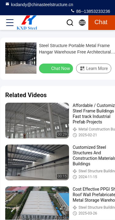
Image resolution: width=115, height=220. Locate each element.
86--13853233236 (90, 11)
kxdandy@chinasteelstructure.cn (39, 4)
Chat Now (56, 68)
